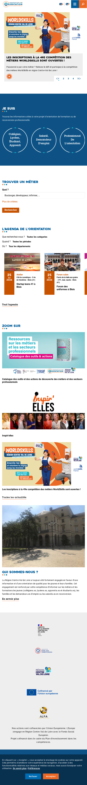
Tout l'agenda (10, 305)
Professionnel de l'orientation (72, 140)
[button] (57, 78)
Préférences (34, 768)
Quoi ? (5, 189)
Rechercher (10, 210)
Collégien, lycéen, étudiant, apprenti (15, 140)
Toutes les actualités (14, 497)
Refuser (33, 776)
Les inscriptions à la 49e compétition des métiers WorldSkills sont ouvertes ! (41, 489)
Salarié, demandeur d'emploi (43, 140)
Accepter (51, 776)
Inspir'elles (7, 435)
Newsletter (61, 4)
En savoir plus (10, 599)
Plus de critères (9, 201)
